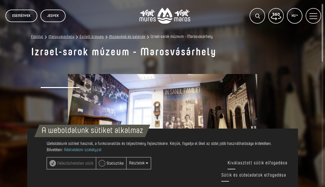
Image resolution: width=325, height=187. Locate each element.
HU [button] (294, 16)
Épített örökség (92, 37)
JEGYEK (53, 16)
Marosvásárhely (61, 37)
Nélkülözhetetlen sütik (75, 163)
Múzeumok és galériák (127, 37)
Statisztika (115, 163)
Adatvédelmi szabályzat (83, 150)
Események (21, 16)
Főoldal (37, 37)
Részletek (138, 163)
